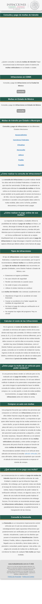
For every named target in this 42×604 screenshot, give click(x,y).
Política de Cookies (28, 576)
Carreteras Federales (21, 140)
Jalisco (21, 155)
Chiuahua (21, 145)
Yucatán (21, 165)
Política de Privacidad (14, 576)
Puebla (21, 160)
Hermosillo (21, 150)
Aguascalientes (21, 135)
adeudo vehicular (31, 454)
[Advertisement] (20, 39)
